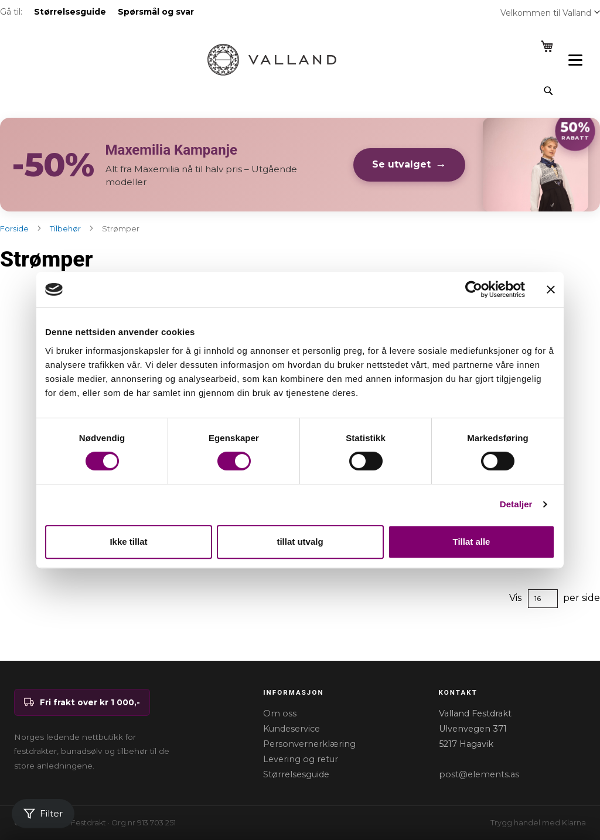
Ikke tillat (128, 542)
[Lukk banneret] (551, 289)
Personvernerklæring (309, 744)
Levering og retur (300, 759)
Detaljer (516, 504)
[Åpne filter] (43, 814)
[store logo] (271, 60)
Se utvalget (401, 164)
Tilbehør (66, 228)
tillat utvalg (300, 542)
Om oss (279, 713)
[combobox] (290, 90)
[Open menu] (575, 60)
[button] (597, 11)
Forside (15, 228)
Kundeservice (291, 728)
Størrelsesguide (296, 774)
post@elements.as (479, 774)
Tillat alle (471, 542)
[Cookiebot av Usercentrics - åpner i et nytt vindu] (473, 289)
